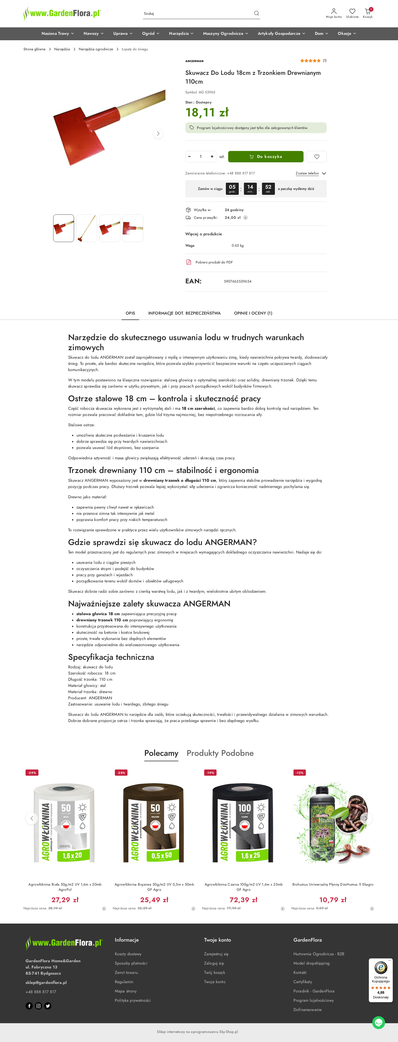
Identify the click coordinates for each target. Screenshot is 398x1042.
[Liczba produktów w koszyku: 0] (368, 13)
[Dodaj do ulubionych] (317, 156)
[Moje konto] (334, 13)
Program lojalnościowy (313, 1000)
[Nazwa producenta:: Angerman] (194, 61)
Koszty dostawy (128, 954)
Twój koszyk (214, 972)
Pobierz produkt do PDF (209, 262)
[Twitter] (47, 1005)
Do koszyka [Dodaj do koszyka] (265, 156)
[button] (57, 33)
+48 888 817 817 (41, 992)
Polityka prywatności (133, 1000)
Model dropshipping (311, 963)
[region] (256, 188)
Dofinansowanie (307, 1010)
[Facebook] (29, 1005)
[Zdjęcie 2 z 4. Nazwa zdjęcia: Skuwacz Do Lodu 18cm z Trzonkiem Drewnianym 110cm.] (86, 228)
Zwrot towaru (126, 972)
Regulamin (124, 982)
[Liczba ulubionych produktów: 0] (352, 13)
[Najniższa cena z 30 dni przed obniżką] (104, 908)
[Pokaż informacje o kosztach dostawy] (245, 217)
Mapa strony (126, 991)
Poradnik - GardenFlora (314, 991)
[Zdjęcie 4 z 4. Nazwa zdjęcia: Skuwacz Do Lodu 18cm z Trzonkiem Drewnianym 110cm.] (132, 228)
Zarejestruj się (216, 954)
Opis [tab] (130, 313)
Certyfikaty (302, 982)
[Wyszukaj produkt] (201, 14)
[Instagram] (38, 1005)
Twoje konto (215, 982)
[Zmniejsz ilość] (189, 156)
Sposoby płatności (131, 963)
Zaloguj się (214, 963)
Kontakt (299, 972)
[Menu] (390, 961)
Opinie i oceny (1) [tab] (253, 313)
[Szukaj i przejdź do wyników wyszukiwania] (256, 14)
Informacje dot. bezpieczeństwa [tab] (184, 313)
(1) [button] (325, 60)
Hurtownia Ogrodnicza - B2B (318, 954)
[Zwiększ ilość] (212, 156)
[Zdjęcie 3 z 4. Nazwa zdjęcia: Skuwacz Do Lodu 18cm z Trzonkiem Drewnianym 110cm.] (109, 228)
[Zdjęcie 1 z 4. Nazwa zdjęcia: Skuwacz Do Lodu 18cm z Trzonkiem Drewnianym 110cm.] (63, 228)
